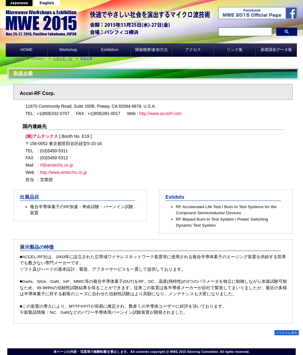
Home (19, 58)
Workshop (68, 49)
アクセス (193, 49)
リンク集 (235, 49)
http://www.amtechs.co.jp (63, 172)
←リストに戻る (286, 332)
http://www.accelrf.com (160, 113)
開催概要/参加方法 (151, 49)
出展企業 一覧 (62, 58)
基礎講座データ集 (276, 49)
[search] (244, 32)
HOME (27, 49)
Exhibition (109, 49)
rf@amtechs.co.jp (56, 165)
